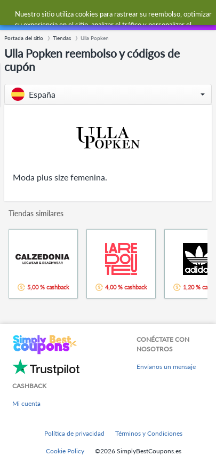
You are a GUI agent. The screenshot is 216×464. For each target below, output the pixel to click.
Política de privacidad (74, 433)
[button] (108, 94)
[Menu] (13, 15)
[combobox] (118, 15)
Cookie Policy (65, 451)
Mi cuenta (26, 403)
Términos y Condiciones (148, 433)
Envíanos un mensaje (166, 367)
